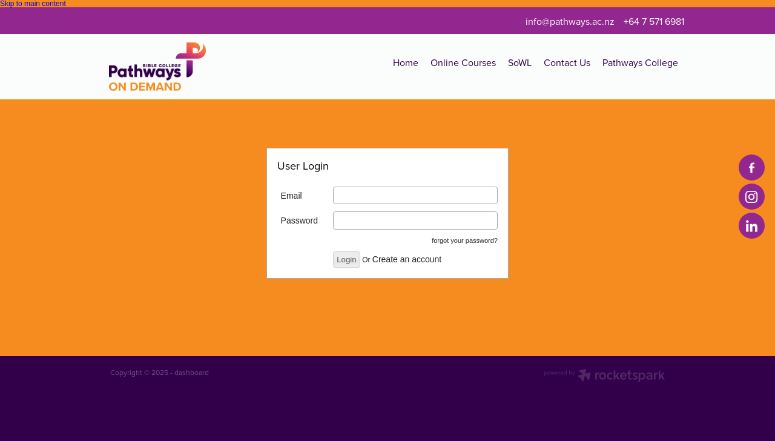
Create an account (406, 259)
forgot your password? (465, 240)
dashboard (191, 372)
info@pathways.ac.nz (570, 21)
